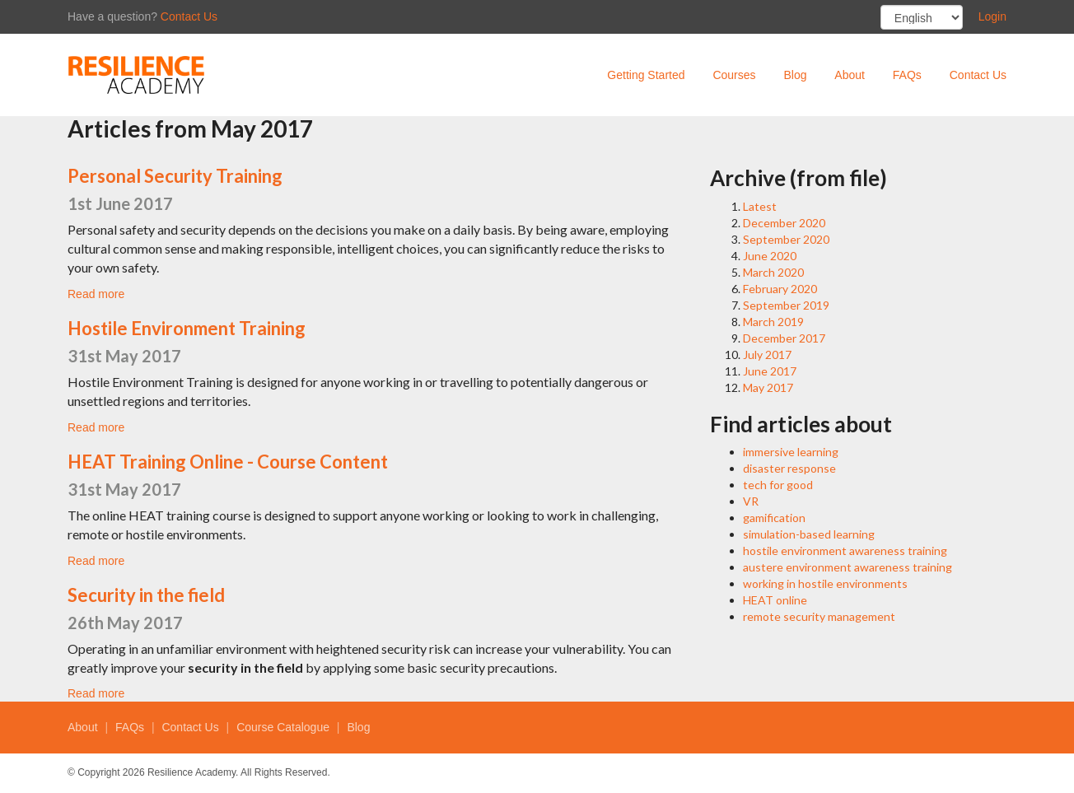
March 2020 (773, 272)
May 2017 (768, 387)
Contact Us (189, 16)
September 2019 (786, 305)
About (849, 75)
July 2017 (767, 355)
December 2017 (784, 338)
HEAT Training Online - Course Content (228, 461)
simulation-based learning (809, 534)
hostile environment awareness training (845, 550)
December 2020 (784, 223)
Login (992, 16)
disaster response (789, 468)
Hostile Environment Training (187, 328)
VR (751, 501)
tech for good (778, 485)
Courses (733, 75)
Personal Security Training (175, 176)
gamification (774, 518)
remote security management (819, 616)
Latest (760, 206)
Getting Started (645, 75)
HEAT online (775, 600)
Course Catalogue (282, 727)
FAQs (907, 75)
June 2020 (769, 256)
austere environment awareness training (847, 567)
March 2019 (773, 322)
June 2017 (769, 371)
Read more (96, 294)
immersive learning (790, 452)
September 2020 (786, 239)
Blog (794, 75)
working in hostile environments (825, 583)
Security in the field (146, 595)
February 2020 (780, 289)
